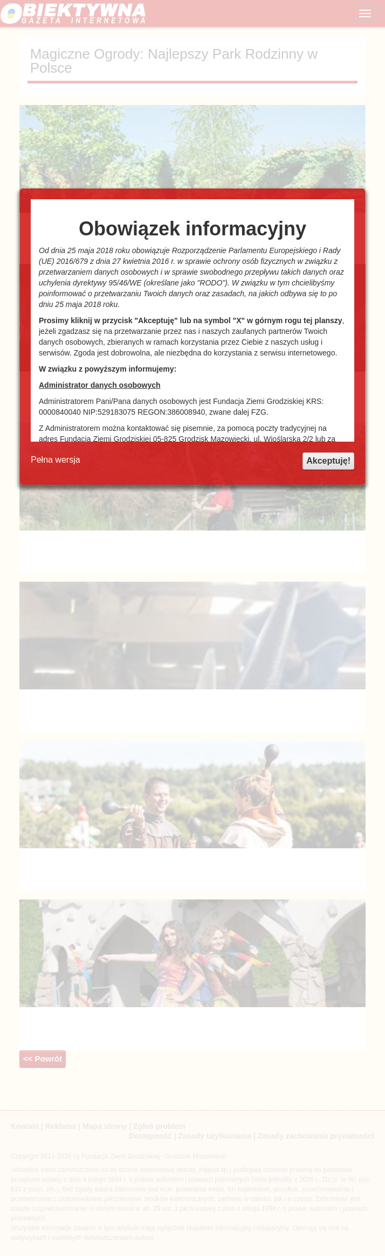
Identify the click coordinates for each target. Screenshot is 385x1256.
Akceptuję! (328, 460)
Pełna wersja (55, 459)
